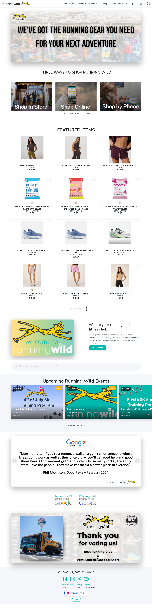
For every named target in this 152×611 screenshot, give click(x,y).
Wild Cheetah (117, 3)
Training (102, 3)
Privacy (71, 591)
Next (137, 36)
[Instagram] (72, 585)
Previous (14, 36)
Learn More (97, 347)
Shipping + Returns (84, 591)
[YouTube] (86, 585)
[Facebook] (65, 585)
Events (91, 3)
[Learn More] (76, 544)
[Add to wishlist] (50, 137)
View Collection (76, 309)
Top (76, 607)
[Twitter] (79, 585)
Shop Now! (68, 3)
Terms (63, 591)
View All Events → (76, 432)
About (81, 3)
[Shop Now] (76, 37)
